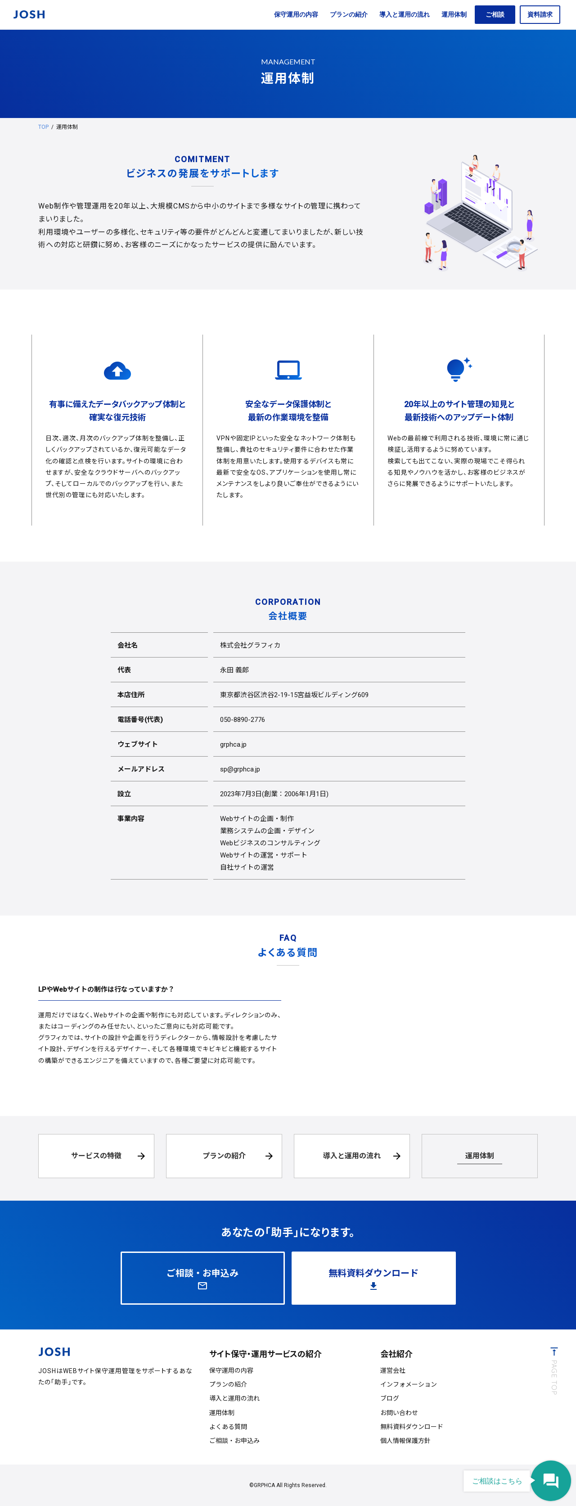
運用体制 (454, 14)
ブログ (389, 1398)
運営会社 (392, 1370)
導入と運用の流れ (404, 14)
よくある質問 (228, 1426)
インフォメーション (408, 1384)
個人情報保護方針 (405, 1440)
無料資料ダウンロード (411, 1426)
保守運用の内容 (296, 14)
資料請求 (540, 14)
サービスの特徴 (96, 1156)
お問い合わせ (399, 1412)
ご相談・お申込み (234, 1440)
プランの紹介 (349, 14)
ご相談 (495, 14)
